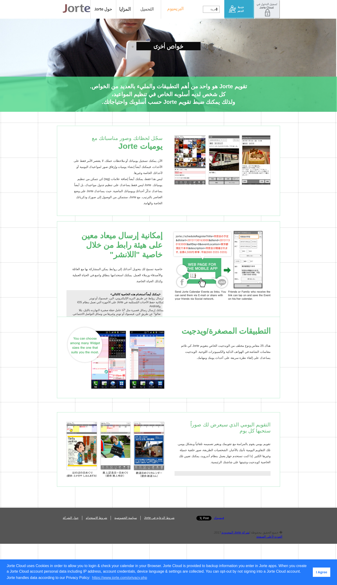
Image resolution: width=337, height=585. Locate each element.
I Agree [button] (321, 572)
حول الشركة (71, 559)
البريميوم (173, 9)
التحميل (147, 9)
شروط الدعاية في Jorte (159, 559)
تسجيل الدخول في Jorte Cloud (267, 9)
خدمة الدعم (239, 9)
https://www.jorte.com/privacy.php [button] (119, 578)
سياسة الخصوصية (125, 559)
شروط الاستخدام (96, 559)
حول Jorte (103, 9)
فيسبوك (219, 559)
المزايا (124, 9)
